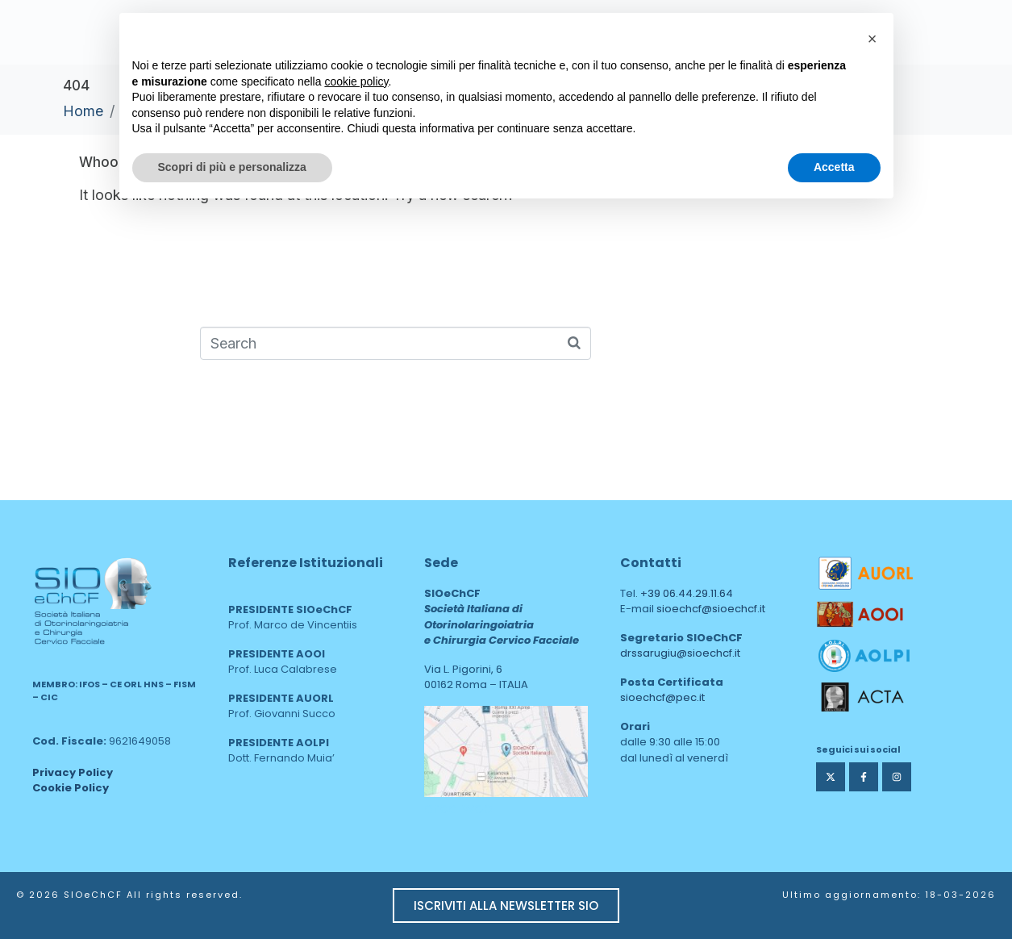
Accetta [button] (834, 167)
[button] (872, 39)
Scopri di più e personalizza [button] (232, 167)
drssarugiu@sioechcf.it (680, 653)
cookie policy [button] (356, 81)
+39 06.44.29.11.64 (686, 593)
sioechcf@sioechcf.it (710, 608)
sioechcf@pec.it (662, 697)
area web (458, 808)
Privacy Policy (72, 772)
